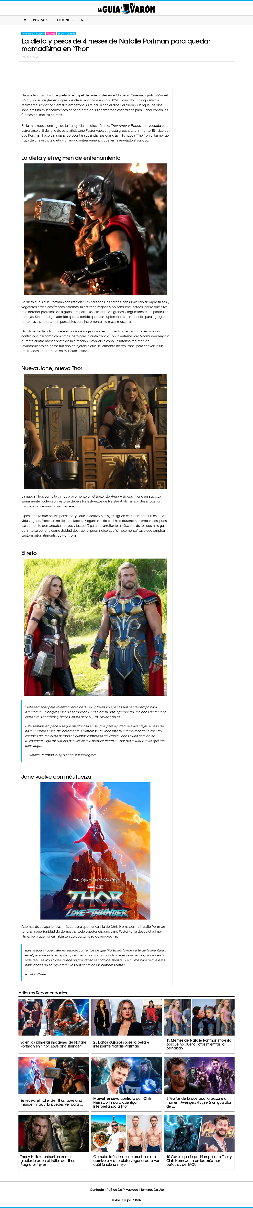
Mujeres (51, 34)
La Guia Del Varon (126, 8)
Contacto (97, 1190)
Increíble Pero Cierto (33, 34)
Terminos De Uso (152, 1190)
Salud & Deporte (66, 34)
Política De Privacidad (122, 1190)
